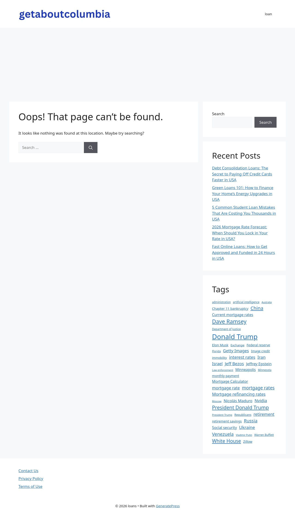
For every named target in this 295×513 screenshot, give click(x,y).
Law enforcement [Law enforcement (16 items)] (222, 370)
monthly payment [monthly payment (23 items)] (225, 376)
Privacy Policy (30, 478)
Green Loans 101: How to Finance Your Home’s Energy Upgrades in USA (242, 193)
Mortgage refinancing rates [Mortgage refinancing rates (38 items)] (239, 394)
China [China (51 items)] (257, 308)
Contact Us (28, 470)
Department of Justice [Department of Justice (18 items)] (226, 329)
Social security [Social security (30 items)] (224, 427)
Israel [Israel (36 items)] (217, 363)
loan (268, 14)
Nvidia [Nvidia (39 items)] (260, 400)
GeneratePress (168, 506)
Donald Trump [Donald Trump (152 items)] (235, 336)
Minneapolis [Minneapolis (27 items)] (245, 369)
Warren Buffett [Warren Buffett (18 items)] (264, 435)
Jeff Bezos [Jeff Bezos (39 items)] (234, 363)
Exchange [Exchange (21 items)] (237, 345)
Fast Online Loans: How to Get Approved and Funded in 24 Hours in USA (243, 252)
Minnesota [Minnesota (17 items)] (264, 370)
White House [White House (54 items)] (226, 441)
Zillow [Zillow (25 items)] (247, 441)
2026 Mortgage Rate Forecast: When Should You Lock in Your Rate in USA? (240, 232)
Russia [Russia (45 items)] (250, 421)
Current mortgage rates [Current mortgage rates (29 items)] (232, 314)
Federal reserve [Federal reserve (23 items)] (258, 345)
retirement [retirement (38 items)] (264, 414)
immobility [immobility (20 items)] (219, 358)
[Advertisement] (147, 62)
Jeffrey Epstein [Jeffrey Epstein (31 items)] (259, 363)
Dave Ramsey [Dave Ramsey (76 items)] (229, 321)
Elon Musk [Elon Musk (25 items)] (220, 345)
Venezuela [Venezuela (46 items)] (223, 434)
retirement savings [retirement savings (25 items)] (227, 421)
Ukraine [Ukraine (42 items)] (247, 427)
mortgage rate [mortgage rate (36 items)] (226, 388)
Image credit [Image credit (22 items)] (260, 351)
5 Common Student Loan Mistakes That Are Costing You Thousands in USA (244, 213)
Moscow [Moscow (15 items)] (216, 401)
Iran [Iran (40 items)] (261, 357)
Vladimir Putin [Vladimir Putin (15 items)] (244, 435)
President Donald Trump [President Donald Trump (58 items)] (240, 407)
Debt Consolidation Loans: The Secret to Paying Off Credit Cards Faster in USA (242, 173)
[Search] (90, 147)
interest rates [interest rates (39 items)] (242, 357)
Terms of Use (30, 486)
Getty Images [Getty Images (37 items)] (236, 350)
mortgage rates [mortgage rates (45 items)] (258, 388)
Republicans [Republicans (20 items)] (242, 415)
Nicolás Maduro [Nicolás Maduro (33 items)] (238, 400)
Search (218, 113)
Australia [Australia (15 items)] (267, 302)
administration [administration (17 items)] (221, 302)
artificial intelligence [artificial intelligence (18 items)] (246, 302)
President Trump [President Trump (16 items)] (222, 414)
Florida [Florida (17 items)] (216, 351)
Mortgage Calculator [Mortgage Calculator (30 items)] (230, 381)
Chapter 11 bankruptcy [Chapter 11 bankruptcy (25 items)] (230, 308)
